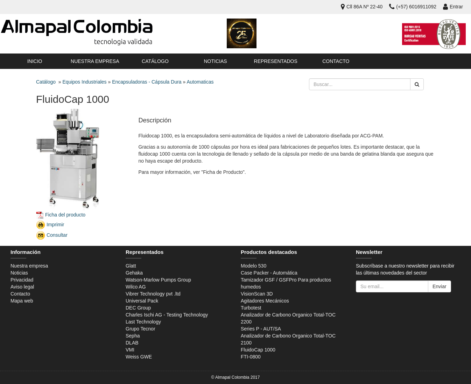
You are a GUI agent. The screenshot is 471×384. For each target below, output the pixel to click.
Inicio (34, 61)
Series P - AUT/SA (261, 329)
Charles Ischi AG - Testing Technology (167, 315)
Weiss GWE (139, 357)
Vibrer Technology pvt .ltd (153, 294)
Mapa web (21, 301)
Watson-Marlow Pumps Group (158, 280)
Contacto (335, 61)
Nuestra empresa (95, 61)
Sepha (133, 336)
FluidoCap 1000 (258, 350)
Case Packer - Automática (269, 273)
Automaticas (200, 82)
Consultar (57, 234)
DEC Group (138, 308)
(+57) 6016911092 (412, 6)
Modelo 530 (253, 266)
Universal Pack (142, 301)
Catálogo (155, 61)
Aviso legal (22, 287)
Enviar (440, 286)
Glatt (131, 266)
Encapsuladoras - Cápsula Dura (146, 82)
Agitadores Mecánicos (265, 301)
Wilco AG (136, 287)
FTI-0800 (251, 357)
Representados (275, 61)
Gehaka (134, 273)
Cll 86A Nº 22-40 (361, 6)
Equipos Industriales (85, 82)
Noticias (215, 61)
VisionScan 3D (257, 294)
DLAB (132, 343)
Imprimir (55, 224)
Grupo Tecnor (140, 329)
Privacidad (21, 280)
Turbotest (251, 308)
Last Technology (143, 322)
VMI (130, 350)
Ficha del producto (65, 214)
